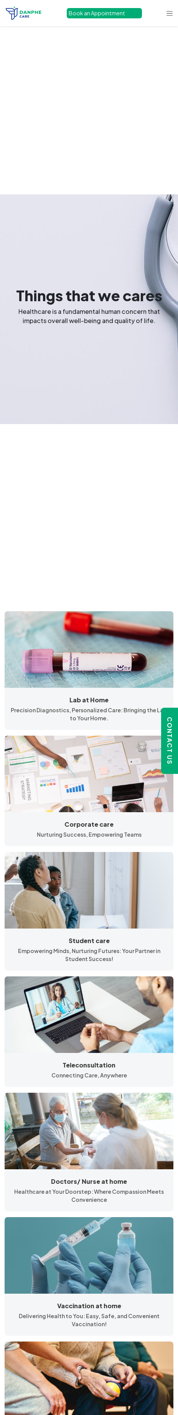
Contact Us (170, 741)
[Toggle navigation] (169, 13)
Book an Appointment (97, 13)
